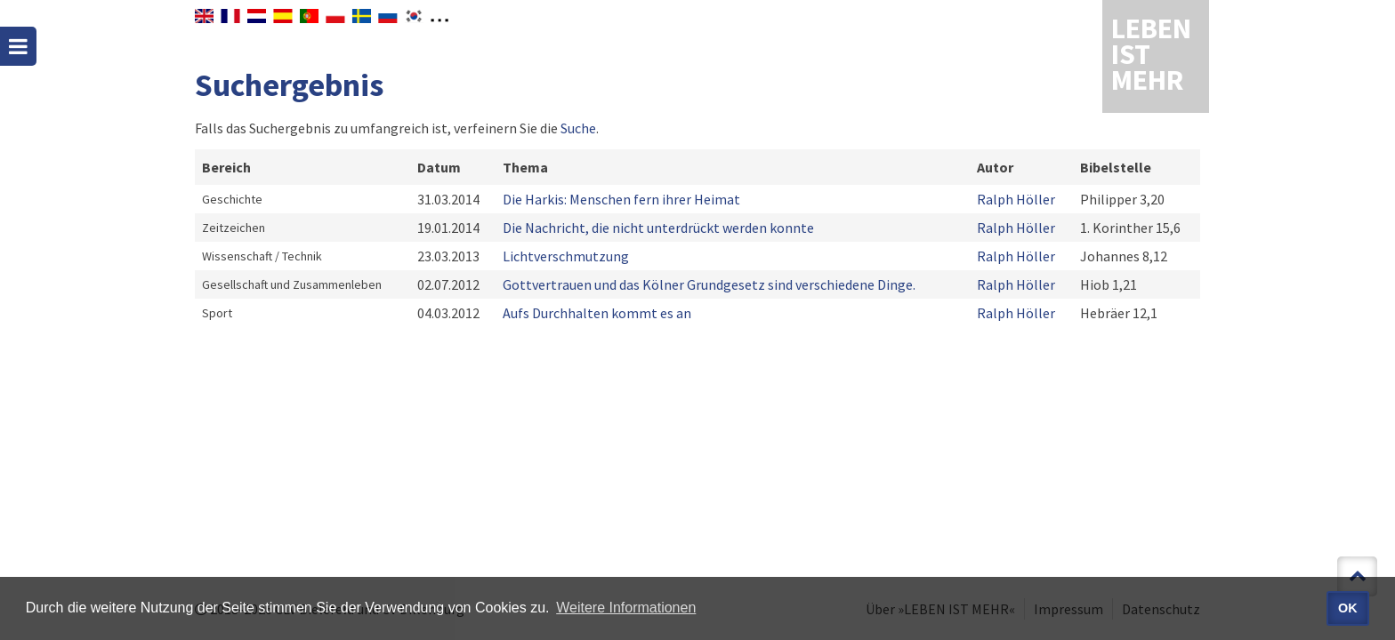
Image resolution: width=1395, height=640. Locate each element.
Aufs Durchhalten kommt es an (597, 313)
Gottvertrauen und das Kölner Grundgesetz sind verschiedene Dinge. (709, 284)
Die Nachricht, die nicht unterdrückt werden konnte (658, 227)
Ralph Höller (1016, 199)
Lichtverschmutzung (566, 256)
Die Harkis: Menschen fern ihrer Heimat (621, 199)
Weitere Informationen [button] (626, 607)
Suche (578, 128)
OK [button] (1348, 608)
